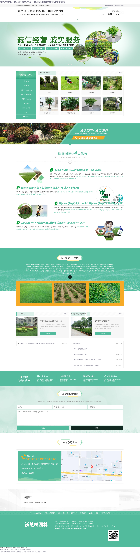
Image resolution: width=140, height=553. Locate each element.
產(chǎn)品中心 (51, 19)
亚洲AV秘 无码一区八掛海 (33, 552)
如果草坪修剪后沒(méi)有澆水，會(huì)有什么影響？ (87, 360)
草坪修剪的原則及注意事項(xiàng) (51, 321)
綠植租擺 (26, 85)
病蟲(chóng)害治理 (26, 94)
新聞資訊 (80, 19)
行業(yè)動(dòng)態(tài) (78, 314)
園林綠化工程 (26, 108)
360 (45, 502)
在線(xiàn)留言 (96, 19)
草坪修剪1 (70, 92)
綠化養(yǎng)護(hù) (26, 90)
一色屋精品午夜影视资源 (6, 552)
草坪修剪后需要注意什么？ (81, 349)
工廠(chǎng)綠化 (26, 99)
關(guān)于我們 (109, 5)
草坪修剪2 (49, 92)
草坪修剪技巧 (77, 343)
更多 (120, 72)
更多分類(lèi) (26, 116)
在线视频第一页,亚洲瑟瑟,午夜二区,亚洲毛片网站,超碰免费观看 (32, 2)
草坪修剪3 (112, 92)
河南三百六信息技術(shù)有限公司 (33, 502)
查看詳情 (70, 277)
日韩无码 (15, 552)
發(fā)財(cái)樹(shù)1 (49, 113)
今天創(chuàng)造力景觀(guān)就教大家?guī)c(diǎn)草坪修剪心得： (37, 343)
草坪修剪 (26, 81)
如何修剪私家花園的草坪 (102, 321)
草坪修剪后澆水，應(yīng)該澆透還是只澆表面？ (86, 365)
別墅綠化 (26, 112)
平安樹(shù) (91, 113)
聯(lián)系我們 (119, 5)
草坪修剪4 (91, 92)
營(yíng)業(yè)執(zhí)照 (78, 528)
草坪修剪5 (112, 113)
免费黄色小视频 (22, 552)
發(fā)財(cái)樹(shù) (70, 113)
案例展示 (64, 19)
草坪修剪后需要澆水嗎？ (80, 354)
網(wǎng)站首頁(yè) (21, 19)
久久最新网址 (43, 552)
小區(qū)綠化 (26, 103)
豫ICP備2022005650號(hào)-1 (62, 528)
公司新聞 (23, 314)
